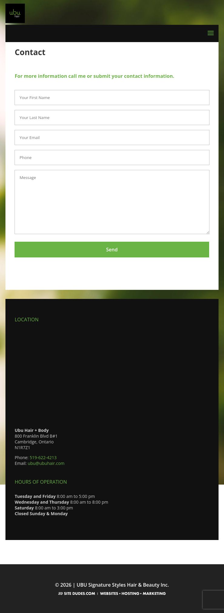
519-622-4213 (43, 457)
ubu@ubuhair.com (46, 463)
